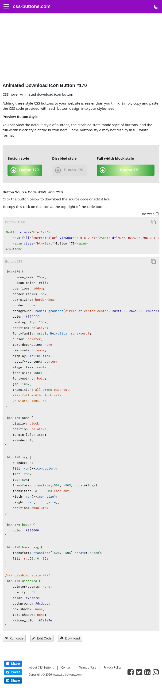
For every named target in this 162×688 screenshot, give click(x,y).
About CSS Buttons (41, 667)
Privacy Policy (112, 667)
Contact (66, 667)
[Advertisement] (81, 49)
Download (70, 638)
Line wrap (147, 214)
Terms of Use (87, 667)
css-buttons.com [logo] (31, 6)
